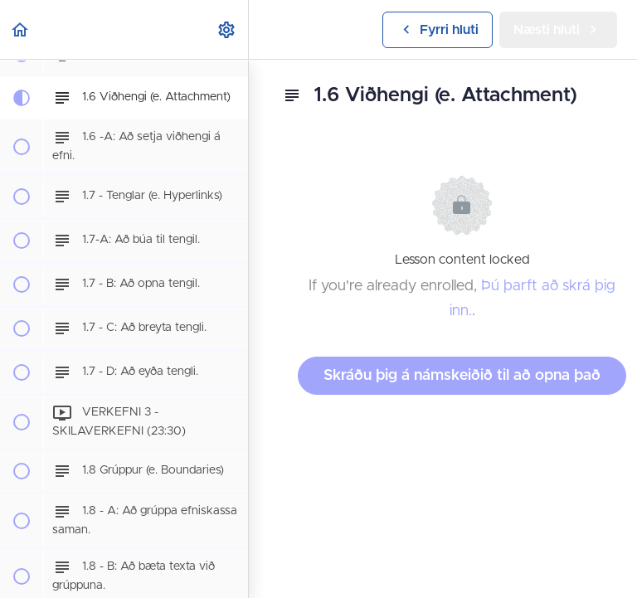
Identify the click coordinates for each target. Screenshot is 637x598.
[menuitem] (227, 29)
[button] (20, 29)
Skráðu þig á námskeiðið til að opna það (462, 375)
